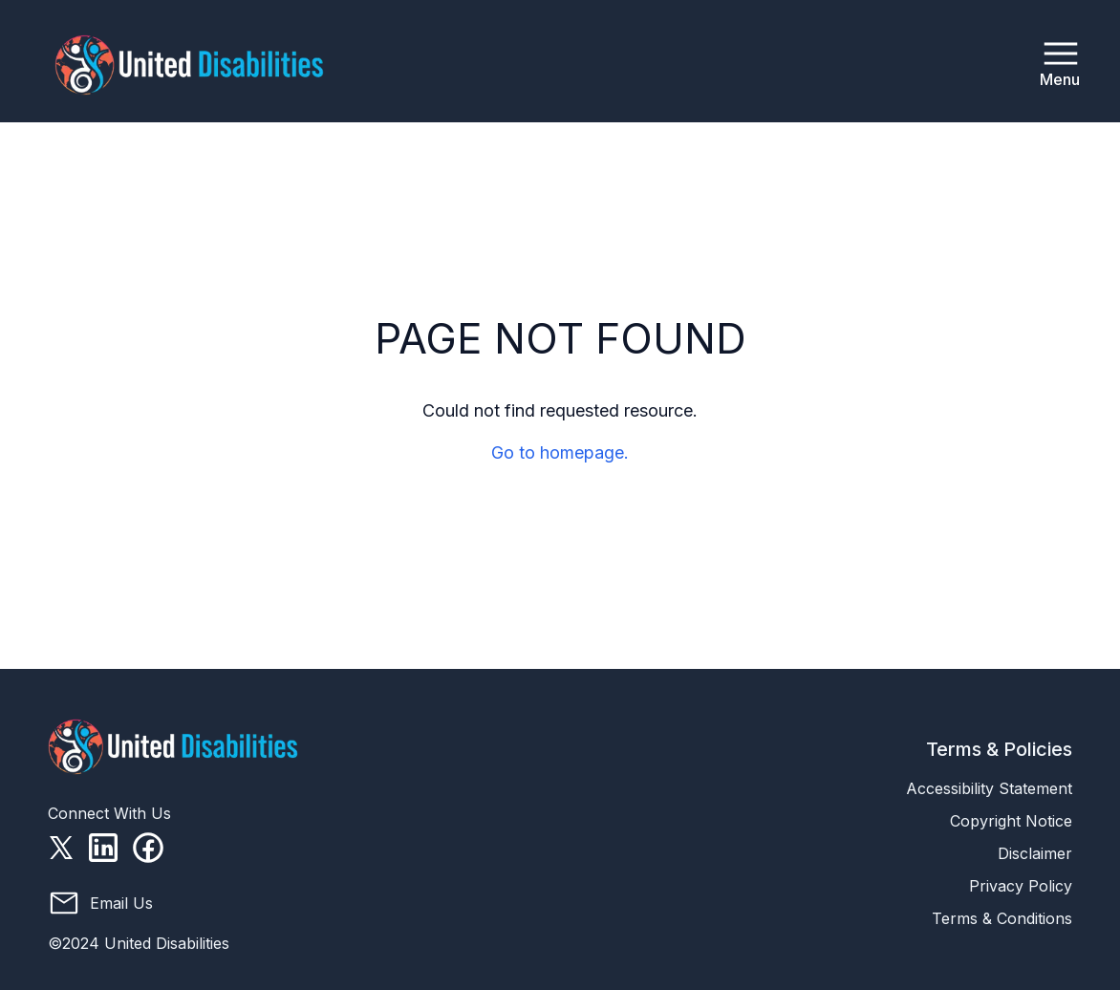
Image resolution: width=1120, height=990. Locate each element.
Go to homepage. (560, 452)
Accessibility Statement (989, 788)
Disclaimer (1035, 853)
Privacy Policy (1020, 885)
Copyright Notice (1011, 820)
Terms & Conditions (1002, 918)
